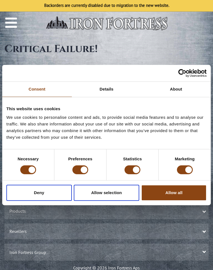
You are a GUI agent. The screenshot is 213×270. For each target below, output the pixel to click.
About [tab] (176, 89)
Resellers (107, 231)
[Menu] (11, 22)
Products (107, 211)
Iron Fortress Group (107, 252)
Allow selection (106, 192)
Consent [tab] (37, 89)
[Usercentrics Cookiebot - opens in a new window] (182, 73)
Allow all (173, 192)
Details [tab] (106, 89)
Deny (39, 192)
